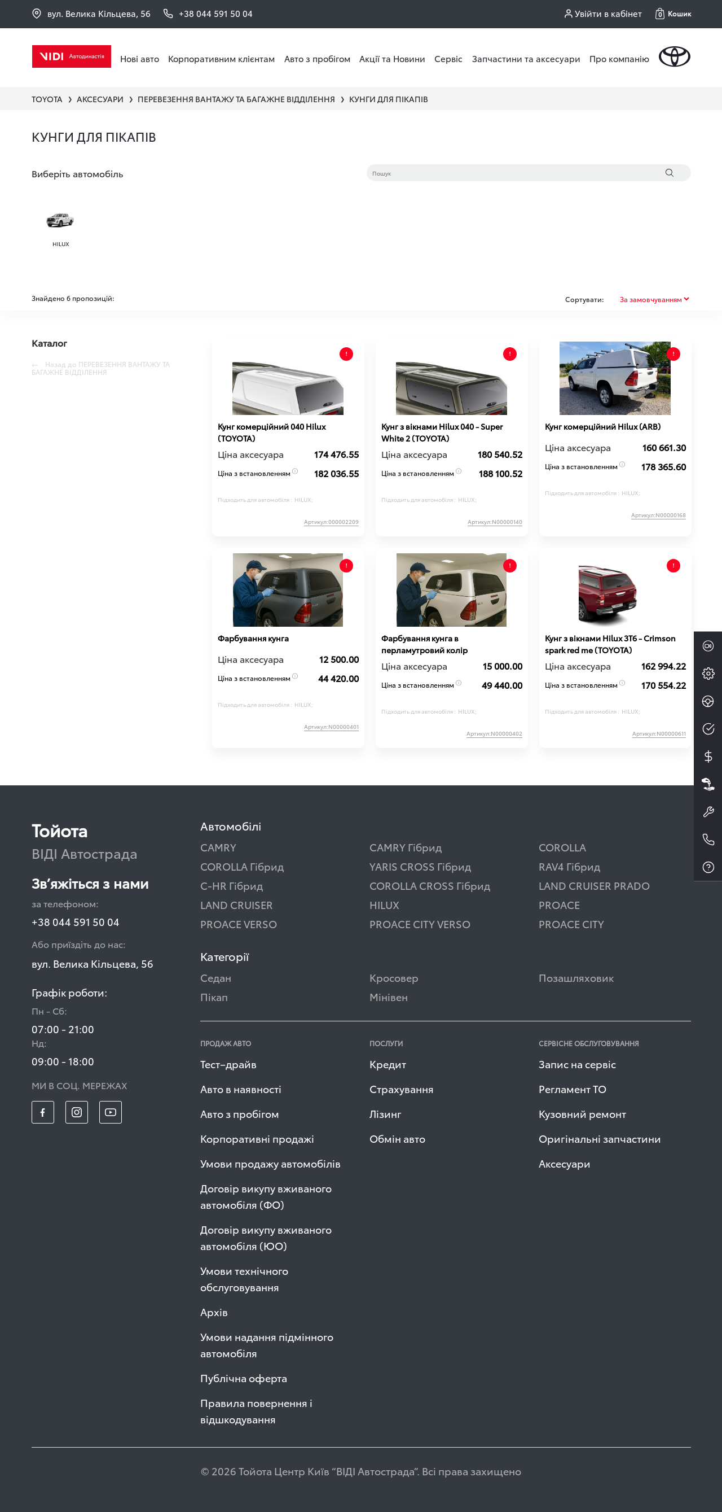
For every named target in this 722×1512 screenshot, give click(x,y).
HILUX (384, 904)
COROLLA (562, 847)
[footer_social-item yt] (110, 1112)
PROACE (559, 904)
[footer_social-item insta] (76, 1112)
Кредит (387, 1063)
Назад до (101, 368)
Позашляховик (576, 977)
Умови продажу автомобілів (270, 1163)
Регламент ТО (572, 1088)
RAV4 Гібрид (569, 866)
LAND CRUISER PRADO (594, 885)
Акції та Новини (392, 58)
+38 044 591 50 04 (76, 921)
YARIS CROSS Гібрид (420, 866)
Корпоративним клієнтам (221, 58)
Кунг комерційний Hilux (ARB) (603, 426)
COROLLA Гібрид (242, 866)
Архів (214, 1311)
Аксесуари (565, 1163)
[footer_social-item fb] (43, 1112)
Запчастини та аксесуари (526, 58)
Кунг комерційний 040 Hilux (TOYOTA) (271, 432)
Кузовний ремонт (582, 1113)
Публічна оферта (243, 1377)
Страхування (401, 1088)
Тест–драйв (228, 1063)
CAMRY (218, 847)
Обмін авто (397, 1138)
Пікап (214, 996)
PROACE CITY (571, 923)
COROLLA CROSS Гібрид (429, 885)
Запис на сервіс (577, 1063)
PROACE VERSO (238, 923)
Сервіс (448, 58)
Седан (215, 977)
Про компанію (619, 58)
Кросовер (394, 977)
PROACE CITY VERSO (419, 923)
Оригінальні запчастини (600, 1138)
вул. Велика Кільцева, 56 (91, 13)
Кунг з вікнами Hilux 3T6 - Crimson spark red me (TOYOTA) (610, 644)
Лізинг (385, 1113)
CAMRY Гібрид (405, 847)
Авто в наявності (240, 1088)
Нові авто (139, 58)
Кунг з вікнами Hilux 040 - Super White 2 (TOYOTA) (442, 432)
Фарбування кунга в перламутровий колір (424, 644)
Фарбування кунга (253, 638)
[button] (673, 13)
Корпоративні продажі (257, 1138)
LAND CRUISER (236, 904)
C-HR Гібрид (231, 885)
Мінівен (388, 996)
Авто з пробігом (317, 58)
